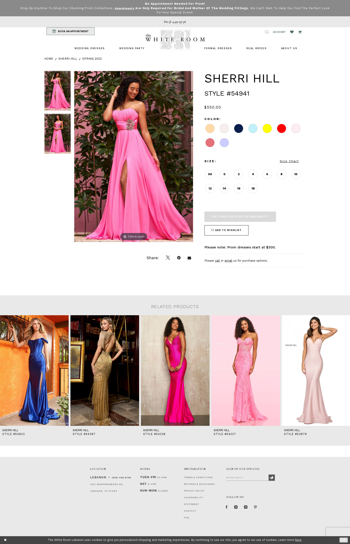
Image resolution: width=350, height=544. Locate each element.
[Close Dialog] (5, 540)
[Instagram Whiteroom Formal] (237, 508)
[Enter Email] (250, 477)
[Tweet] (168, 257)
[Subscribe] (272, 478)
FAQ (186, 517)
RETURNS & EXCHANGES (199, 484)
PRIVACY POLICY (194, 490)
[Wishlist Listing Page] (292, 32)
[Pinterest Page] (261, 508)
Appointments (129, 8)
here (298, 540)
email (228, 260)
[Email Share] (189, 258)
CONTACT (190, 511)
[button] (267, 32)
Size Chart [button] (289, 161)
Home (48, 58)
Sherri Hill (67, 58)
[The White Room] (175, 40)
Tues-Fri (148, 477)
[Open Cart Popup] (300, 32)
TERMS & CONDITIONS (198, 477)
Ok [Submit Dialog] (343, 540)
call (217, 260)
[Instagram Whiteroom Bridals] (249, 508)
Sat (143, 483)
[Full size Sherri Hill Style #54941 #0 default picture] (133, 156)
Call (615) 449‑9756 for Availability (240, 216)
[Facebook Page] (227, 508)
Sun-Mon (148, 490)
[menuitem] (90, 48)
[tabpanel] (57, 92)
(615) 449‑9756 (121, 477)
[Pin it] (179, 258)
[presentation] (34, 370)
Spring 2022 (92, 58)
